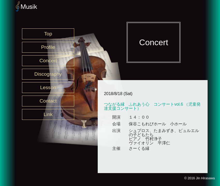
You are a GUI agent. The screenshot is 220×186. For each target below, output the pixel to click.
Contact (48, 101)
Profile (48, 47)
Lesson (48, 87)
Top (48, 33)
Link (47, 114)
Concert (48, 60)
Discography (48, 74)
